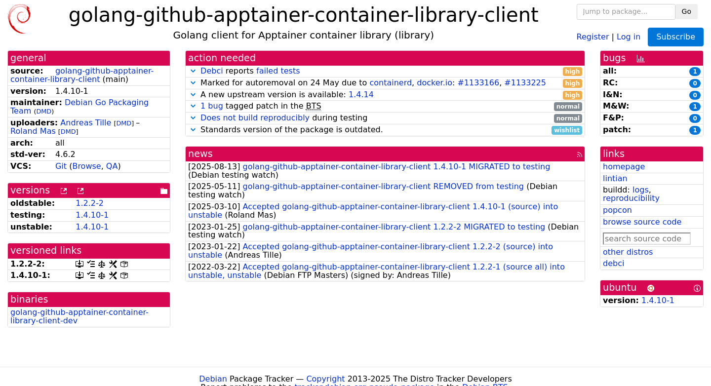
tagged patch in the (385, 106)
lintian (615, 178)
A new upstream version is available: (385, 95)
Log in (628, 36)
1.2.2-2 (90, 203)
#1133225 (525, 82)
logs (640, 189)
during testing (385, 118)
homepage (624, 166)
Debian (213, 379)
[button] (193, 71)
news (200, 153)
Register (593, 36)
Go (686, 11)
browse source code (642, 222)
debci (613, 263)
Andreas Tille (85, 122)
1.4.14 (361, 94)
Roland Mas (33, 131)
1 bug (211, 106)
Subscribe (675, 36)
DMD (43, 111)
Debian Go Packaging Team (79, 107)
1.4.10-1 (92, 215)
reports (385, 71)
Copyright (325, 379)
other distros (628, 252)
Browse (86, 166)
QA (112, 166)
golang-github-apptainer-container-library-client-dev (79, 316)
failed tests (278, 71)
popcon (617, 210)
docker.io (434, 82)
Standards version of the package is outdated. (385, 130)
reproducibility (631, 198)
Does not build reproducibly (255, 117)
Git (61, 166)
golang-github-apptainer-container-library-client (82, 75)
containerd (390, 82)
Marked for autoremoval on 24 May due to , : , (385, 83)
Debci (211, 71)
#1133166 (478, 82)
